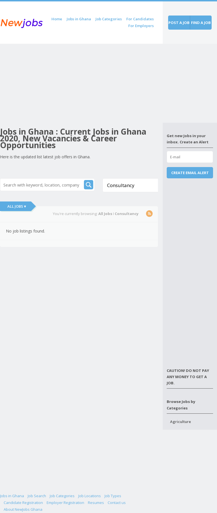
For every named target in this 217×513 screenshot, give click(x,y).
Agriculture (180, 421)
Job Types (113, 495)
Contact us (117, 502)
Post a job (179, 22)
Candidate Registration (23, 502)
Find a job (201, 22)
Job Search (37, 495)
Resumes (96, 502)
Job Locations (89, 495)
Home (56, 18)
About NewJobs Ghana (23, 509)
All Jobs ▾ (16, 206)
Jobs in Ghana (79, 18)
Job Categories (109, 18)
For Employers (141, 25)
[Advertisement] (81, 83)
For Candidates (140, 18)
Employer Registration (65, 502)
